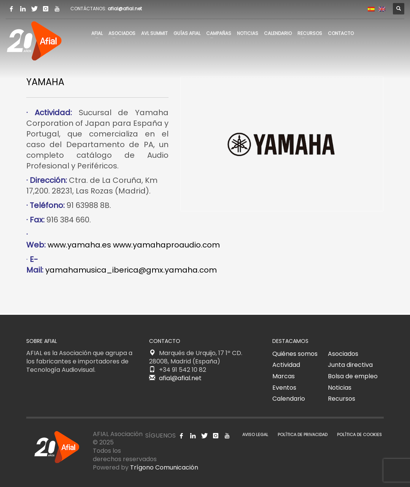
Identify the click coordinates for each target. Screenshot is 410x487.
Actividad (286, 364)
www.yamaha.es (79, 245)
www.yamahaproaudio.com (166, 245)
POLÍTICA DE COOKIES (359, 434)
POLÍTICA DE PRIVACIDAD (302, 434)
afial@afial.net (125, 8)
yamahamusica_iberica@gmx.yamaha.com (131, 270)
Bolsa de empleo (353, 376)
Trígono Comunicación (164, 467)
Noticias (339, 387)
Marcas (283, 376)
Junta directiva (350, 364)
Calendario (288, 398)
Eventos (284, 387)
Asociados (343, 353)
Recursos (341, 398)
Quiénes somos (295, 353)
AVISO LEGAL (255, 434)
